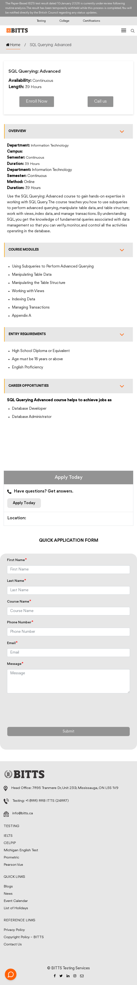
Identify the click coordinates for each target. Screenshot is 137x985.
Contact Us (13, 944)
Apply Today (24, 503)
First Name (17, 560)
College (64, 20)
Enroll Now (36, 102)
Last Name (16, 581)
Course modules (68, 250)
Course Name (19, 602)
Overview (68, 131)
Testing (41, 20)
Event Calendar (16, 901)
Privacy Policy (14, 930)
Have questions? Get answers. (40, 491)
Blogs (8, 886)
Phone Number (20, 622)
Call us (100, 102)
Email (12, 643)
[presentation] (44, 709)
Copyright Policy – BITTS (24, 937)
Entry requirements (68, 334)
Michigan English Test (21, 850)
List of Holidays (16, 908)
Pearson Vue (13, 865)
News (8, 894)
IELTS (8, 836)
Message (15, 664)
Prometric (11, 857)
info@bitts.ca (22, 813)
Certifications (91, 20)
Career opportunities (68, 386)
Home (13, 44)
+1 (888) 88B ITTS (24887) (47, 801)
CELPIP (10, 843)
